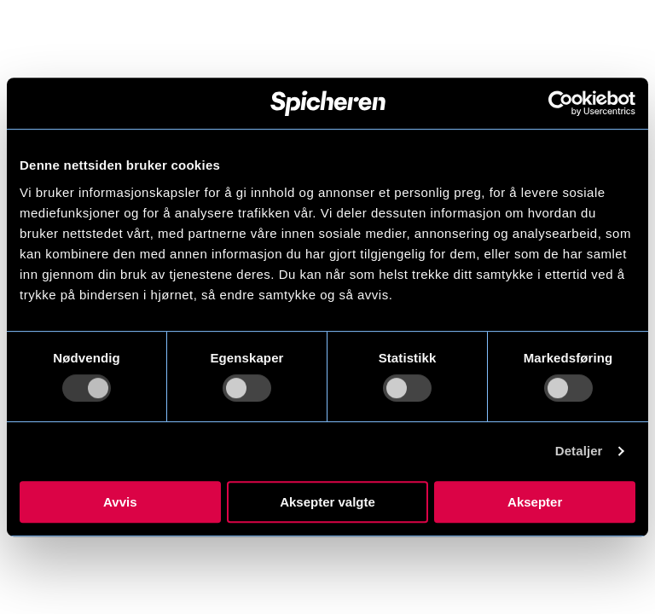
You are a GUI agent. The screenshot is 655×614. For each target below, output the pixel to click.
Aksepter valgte (327, 502)
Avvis (119, 502)
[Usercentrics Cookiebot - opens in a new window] (560, 103)
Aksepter (534, 502)
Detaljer (579, 450)
